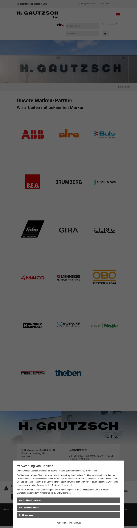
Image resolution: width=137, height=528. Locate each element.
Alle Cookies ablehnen (29, 508)
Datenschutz (75, 523)
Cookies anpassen (27, 515)
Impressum (61, 523)
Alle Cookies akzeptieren (30, 500)
